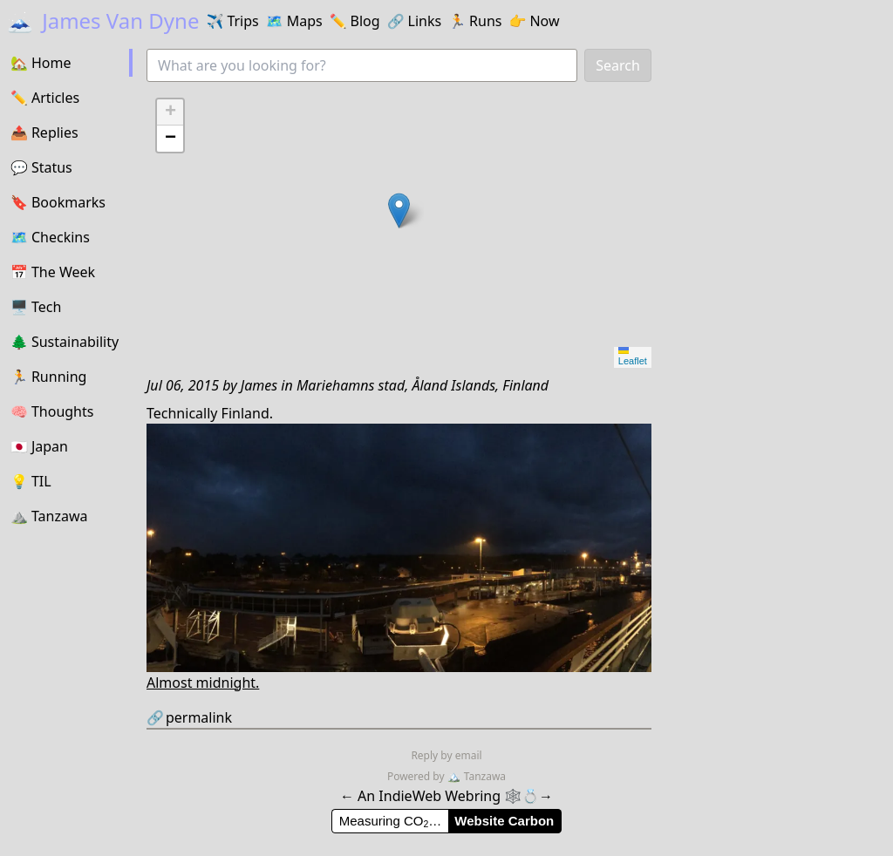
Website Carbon (504, 820)
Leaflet (632, 356)
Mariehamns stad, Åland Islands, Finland (423, 385)
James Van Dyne (103, 20)
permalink (189, 717)
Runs (474, 21)
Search (618, 65)
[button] (399, 210)
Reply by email (446, 755)
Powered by (417, 776)
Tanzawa (476, 776)
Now (533, 21)
